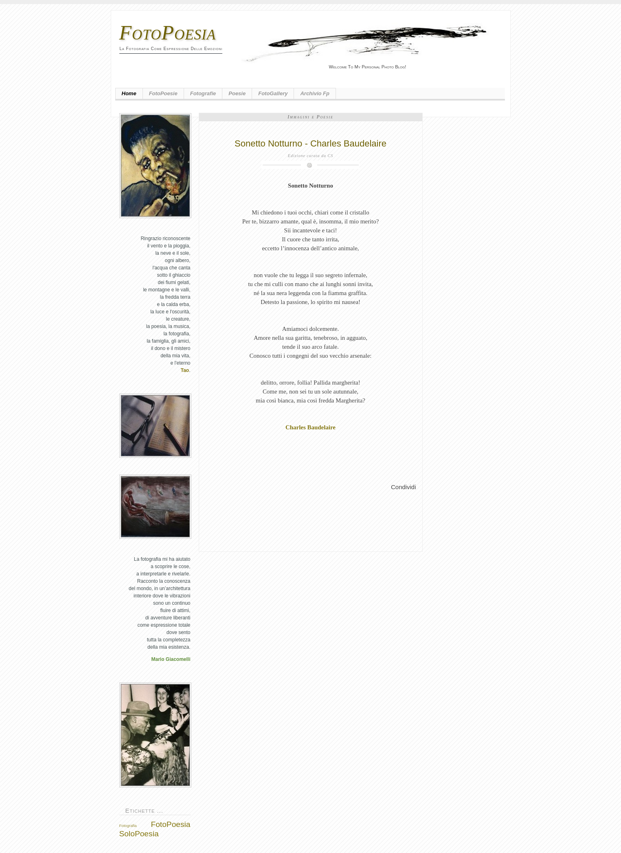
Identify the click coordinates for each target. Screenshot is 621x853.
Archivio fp (314, 93)
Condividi (403, 486)
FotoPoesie (163, 93)
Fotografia (128, 825)
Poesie (237, 93)
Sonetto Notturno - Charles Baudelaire (310, 143)
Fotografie (203, 93)
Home (129, 93)
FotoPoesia (167, 32)
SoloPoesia (139, 833)
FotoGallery (272, 93)
